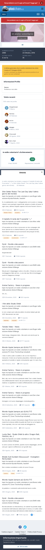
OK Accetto (22, 546)
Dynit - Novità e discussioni (13, 244)
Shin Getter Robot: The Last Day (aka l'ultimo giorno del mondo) (20, 193)
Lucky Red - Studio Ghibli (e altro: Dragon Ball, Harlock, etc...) (21, 435)
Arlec (34, 221)
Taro (34, 439)
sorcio (11, 120)
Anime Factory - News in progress (16, 285)
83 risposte (18, 235)
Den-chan (12, 141)
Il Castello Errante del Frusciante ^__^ (17, 219)
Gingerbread (13, 107)
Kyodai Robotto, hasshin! (16, 198)
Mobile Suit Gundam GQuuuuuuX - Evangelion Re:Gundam (20, 458)
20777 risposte (23, 341)
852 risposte (19, 210)
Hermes (11, 114)
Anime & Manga (13, 224)
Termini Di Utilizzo (9, 542)
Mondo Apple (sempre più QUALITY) (17, 347)
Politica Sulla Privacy (35, 532)
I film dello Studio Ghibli (11, 304)
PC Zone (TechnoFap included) (19, 352)
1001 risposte (24, 297)
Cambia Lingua (7, 532)
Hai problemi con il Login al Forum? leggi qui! (20, 3)
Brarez (35, 350)
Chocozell (12, 134)
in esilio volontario (8, 181)
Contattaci (22, 534)
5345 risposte (22, 364)
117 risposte (23, 318)
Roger (35, 196)
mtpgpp (11, 127)
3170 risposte (22, 450)
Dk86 (35, 247)
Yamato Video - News (10, 327)
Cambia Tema (20, 532)
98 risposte (22, 471)
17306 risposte (19, 256)
